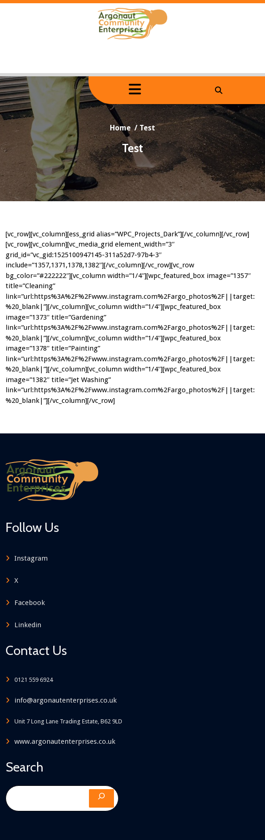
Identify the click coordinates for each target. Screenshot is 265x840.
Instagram (29, 558)
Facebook (28, 603)
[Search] (101, 798)
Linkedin (26, 625)
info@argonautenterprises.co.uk (64, 700)
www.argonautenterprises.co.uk (63, 741)
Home (122, 128)
